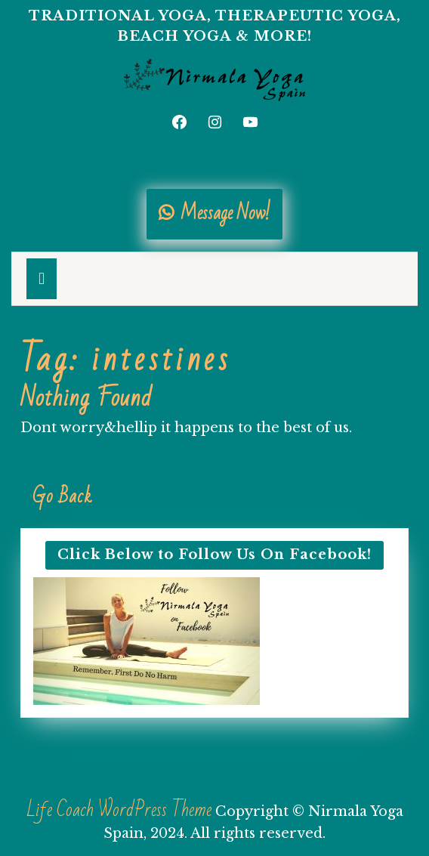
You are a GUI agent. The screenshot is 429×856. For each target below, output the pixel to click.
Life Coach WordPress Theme (118, 810)
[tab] (41, 278)
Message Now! (214, 213)
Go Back (68, 502)
